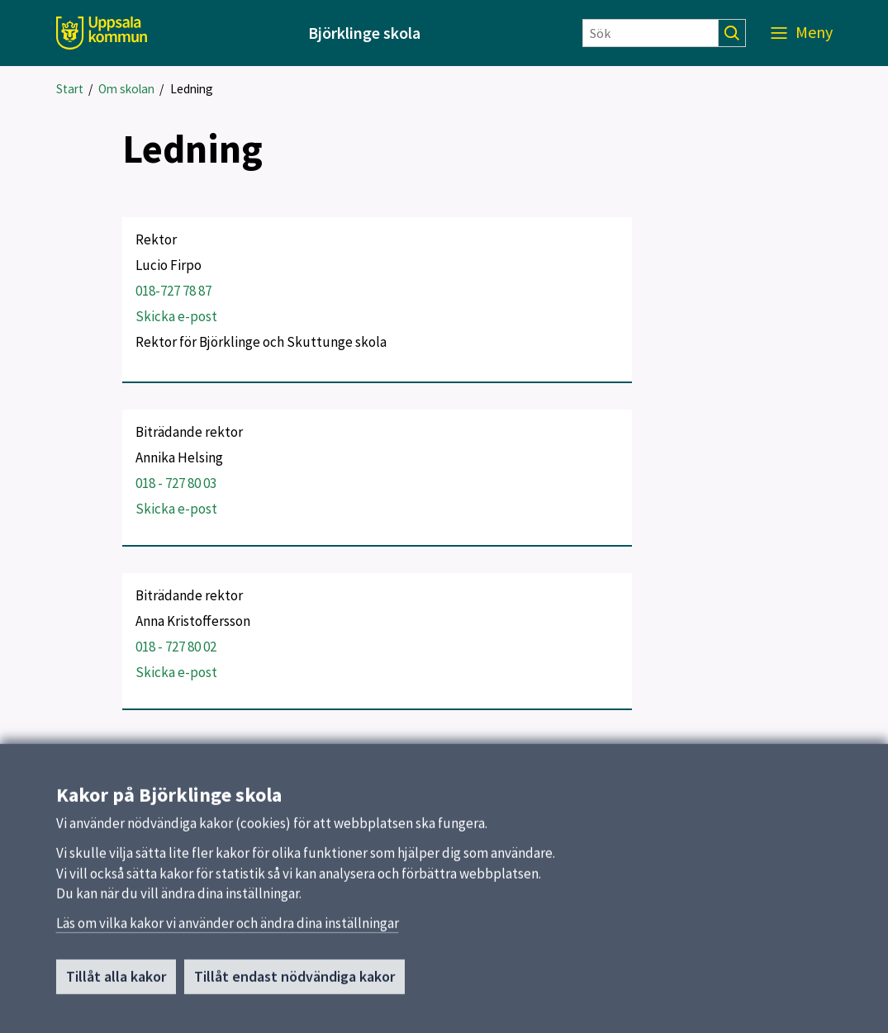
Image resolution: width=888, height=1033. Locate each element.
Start (69, 89)
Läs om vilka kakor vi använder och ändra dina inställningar (227, 930)
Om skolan (126, 89)
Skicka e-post (176, 316)
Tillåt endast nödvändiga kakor (294, 983)
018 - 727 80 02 (175, 646)
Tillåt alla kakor (116, 983)
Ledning (191, 89)
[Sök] (650, 33)
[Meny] (802, 33)
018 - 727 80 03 (175, 483)
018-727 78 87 (173, 291)
